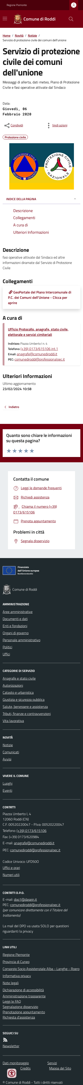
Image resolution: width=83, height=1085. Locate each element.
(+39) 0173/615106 (31, 830)
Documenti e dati (15, 618)
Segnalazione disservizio (20, 1006)
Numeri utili (11, 874)
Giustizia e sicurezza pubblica (23, 699)
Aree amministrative (18, 611)
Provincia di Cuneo (16, 961)
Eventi (7, 790)
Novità (19, 35)
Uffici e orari (11, 867)
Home (6, 35)
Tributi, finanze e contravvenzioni (27, 713)
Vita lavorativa (13, 720)
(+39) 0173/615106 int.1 (39, 348)
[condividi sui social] (13, 125)
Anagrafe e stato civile (19, 678)
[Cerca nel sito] (69, 19)
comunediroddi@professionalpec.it (40, 359)
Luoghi (7, 783)
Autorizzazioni (13, 685)
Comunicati (11, 752)
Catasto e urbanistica (18, 692)
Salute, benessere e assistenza (25, 706)
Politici (7, 647)
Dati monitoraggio (16, 1063)
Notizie (32, 35)
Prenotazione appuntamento (24, 1012)
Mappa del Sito (60, 1068)
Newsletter (11, 1046)
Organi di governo (16, 633)
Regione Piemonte (17, 5)
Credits (25, 1068)
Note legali (11, 982)
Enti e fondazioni (15, 625)
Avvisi (7, 759)
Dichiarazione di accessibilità (23, 990)
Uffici (6, 654)
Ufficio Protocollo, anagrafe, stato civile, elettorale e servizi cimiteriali (38, 332)
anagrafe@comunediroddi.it (37, 354)
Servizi (52, 1063)
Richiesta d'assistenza (19, 1017)
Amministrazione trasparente (24, 996)
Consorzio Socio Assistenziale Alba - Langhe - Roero (41, 968)
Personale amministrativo (21, 640)
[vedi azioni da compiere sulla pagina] (56, 125)
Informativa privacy (17, 975)
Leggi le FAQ (12, 1001)
